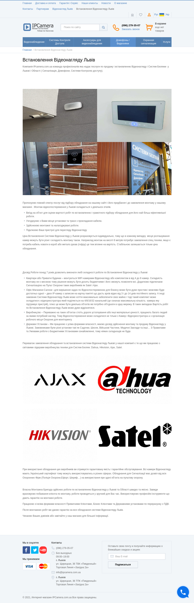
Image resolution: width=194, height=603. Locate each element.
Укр (164, 14)
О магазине (120, 3)
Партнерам (42, 9)
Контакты (28, 9)
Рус (156, 14)
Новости (106, 3)
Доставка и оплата (45, 3)
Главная (27, 3)
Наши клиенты (90, 3)
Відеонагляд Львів (62, 9)
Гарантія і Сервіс (68, 3)
